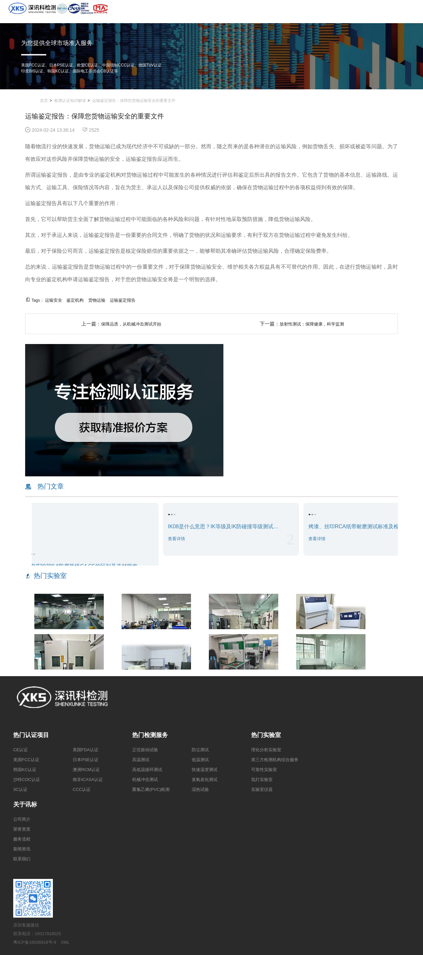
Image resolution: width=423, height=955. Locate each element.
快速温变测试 (204, 769)
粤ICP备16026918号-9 (34, 942)
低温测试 (200, 759)
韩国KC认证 (24, 769)
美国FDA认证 (85, 749)
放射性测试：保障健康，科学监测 (312, 324)
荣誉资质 (21, 829)
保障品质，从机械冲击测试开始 (131, 324)
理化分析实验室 (266, 749)
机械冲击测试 (145, 779)
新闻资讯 (21, 848)
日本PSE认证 (85, 759)
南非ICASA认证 (88, 779)
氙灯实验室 (262, 779)
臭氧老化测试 (204, 779)
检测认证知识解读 (70, 100)
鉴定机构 (75, 300)
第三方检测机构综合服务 (274, 759)
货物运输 (96, 300)
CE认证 (20, 749)
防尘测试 (200, 749)
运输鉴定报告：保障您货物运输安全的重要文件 (133, 100)
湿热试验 (200, 789)
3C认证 (20, 789)
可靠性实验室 (264, 769)
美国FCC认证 (26, 759)
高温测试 (140, 759)
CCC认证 (82, 789)
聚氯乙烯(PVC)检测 (151, 789)
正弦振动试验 (145, 749)
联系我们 (21, 858)
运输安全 (53, 300)
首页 (44, 100)
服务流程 (21, 839)
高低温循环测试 (147, 769)
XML (65, 942)
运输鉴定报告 (122, 300)
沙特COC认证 (26, 779)
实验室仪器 (262, 789)
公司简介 (21, 819)
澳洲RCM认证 (86, 769)
